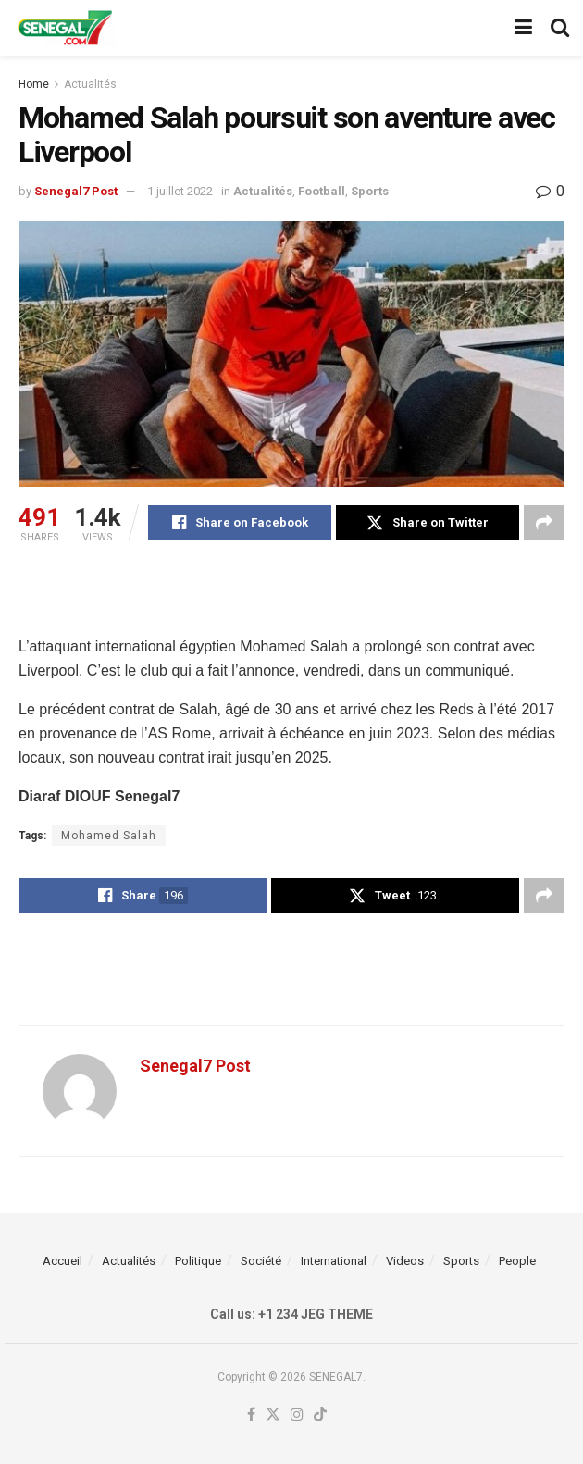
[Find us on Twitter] (273, 1415)
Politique (198, 1261)
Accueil (62, 1261)
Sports (370, 191)
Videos (405, 1261)
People (517, 1261)
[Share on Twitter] (427, 522)
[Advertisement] (291, 587)
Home (34, 84)
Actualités (90, 84)
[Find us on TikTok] (320, 1415)
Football (321, 191)
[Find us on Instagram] (297, 1415)
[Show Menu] (523, 28)
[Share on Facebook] (239, 522)
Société (261, 1261)
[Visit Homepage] (65, 27)
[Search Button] (560, 28)
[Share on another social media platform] (544, 522)
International (333, 1261)
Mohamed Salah (108, 835)
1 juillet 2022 (180, 191)
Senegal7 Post (76, 191)
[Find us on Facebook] (251, 1415)
